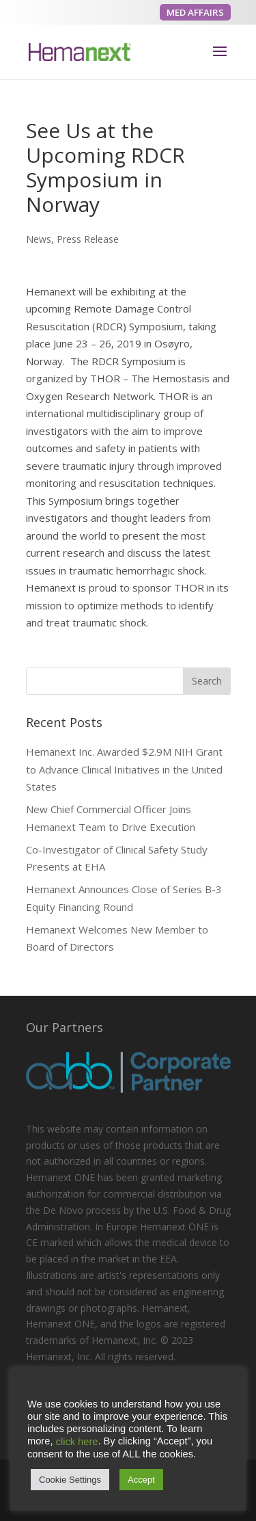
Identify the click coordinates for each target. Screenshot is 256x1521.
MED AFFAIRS (195, 12)
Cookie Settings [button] (70, 1479)
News (38, 239)
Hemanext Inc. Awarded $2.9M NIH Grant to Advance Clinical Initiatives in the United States (124, 769)
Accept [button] (141, 1479)
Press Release (88, 239)
